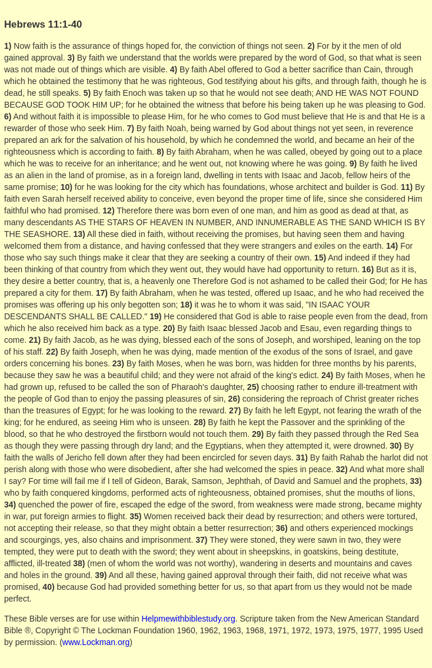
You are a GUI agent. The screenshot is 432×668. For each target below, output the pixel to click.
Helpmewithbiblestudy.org (188, 618)
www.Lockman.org (95, 642)
